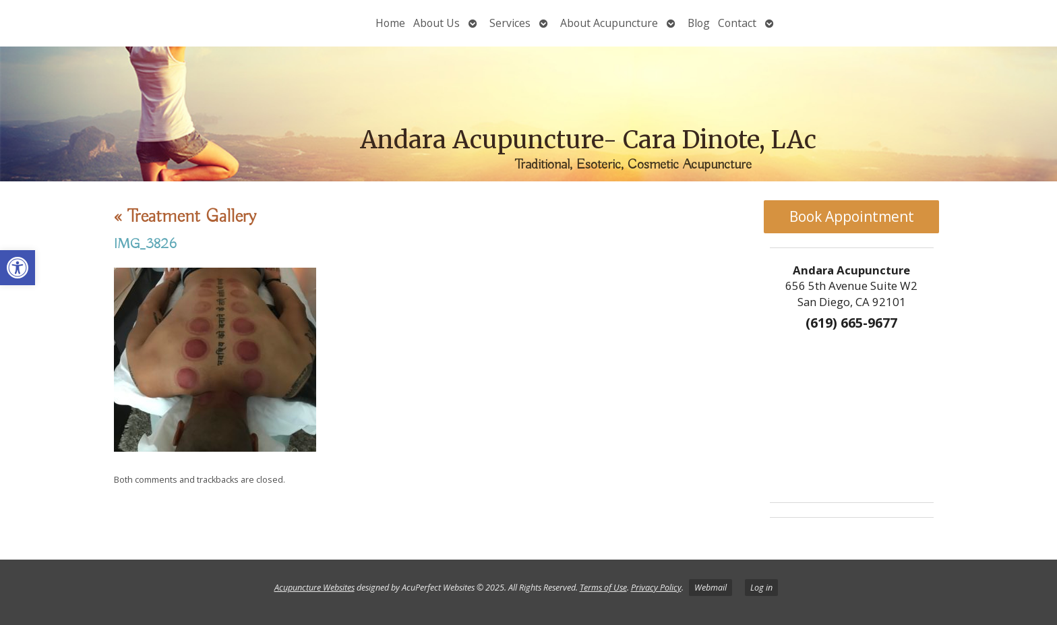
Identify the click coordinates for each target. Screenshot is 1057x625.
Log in (761, 587)
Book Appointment (851, 216)
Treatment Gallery (185, 217)
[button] (17, 267)
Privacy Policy (656, 587)
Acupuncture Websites (314, 587)
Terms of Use (603, 587)
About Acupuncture (609, 23)
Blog (699, 23)
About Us (436, 23)
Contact (737, 23)
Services (510, 23)
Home (390, 23)
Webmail (710, 587)
